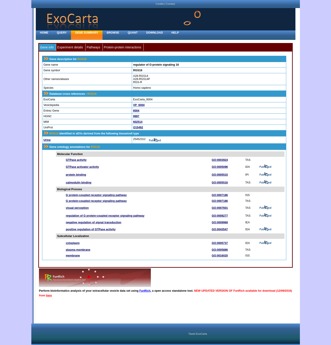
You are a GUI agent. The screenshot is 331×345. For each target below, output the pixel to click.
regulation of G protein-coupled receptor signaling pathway (105, 215)
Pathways (93, 47)
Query (62, 32)
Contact (170, 3)
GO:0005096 (220, 166)
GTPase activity (76, 160)
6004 (136, 110)
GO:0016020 (220, 255)
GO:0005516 (220, 182)
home (44, 32)
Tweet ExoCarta (197, 333)
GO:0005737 (220, 243)
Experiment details (70, 47)
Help (175, 32)
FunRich (144, 290)
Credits (160, 3)
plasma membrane (78, 249)
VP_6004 (139, 105)
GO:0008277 (220, 215)
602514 (138, 121)
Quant (133, 32)
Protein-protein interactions (122, 47)
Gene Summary (86, 32)
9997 (136, 116)
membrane (73, 255)
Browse (113, 32)
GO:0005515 (220, 174)
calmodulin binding (78, 182)
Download (154, 32)
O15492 (138, 127)
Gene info (47, 47)
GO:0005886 (220, 249)
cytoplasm (73, 243)
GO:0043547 (220, 229)
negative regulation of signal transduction (93, 222)
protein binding (76, 174)
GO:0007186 (220, 195)
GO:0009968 (220, 222)
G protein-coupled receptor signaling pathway (96, 195)
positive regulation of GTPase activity (90, 229)
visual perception (77, 207)
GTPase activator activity (82, 166)
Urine (47, 140)
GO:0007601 (220, 207)
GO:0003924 (220, 160)
